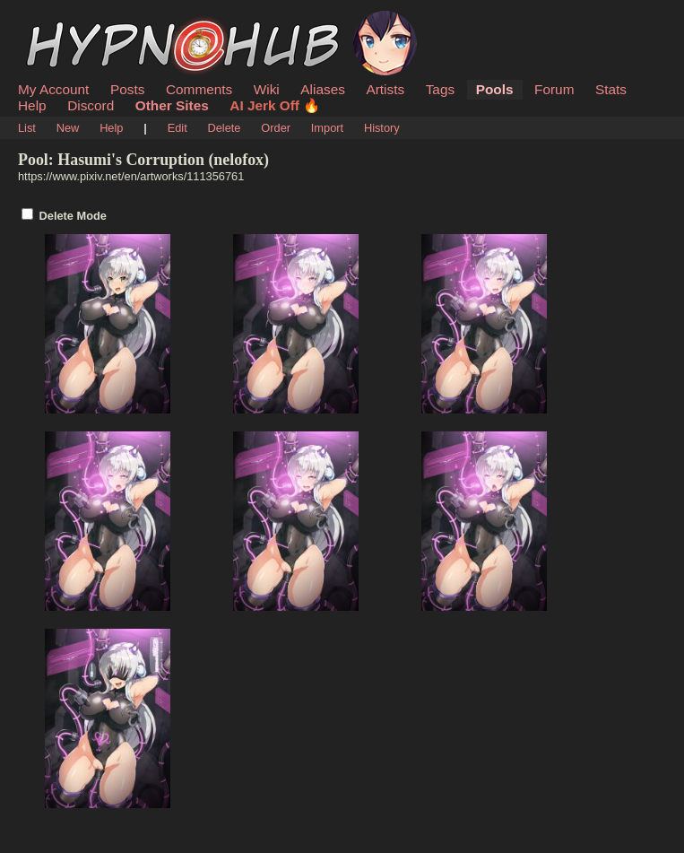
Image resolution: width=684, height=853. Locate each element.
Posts (127, 89)
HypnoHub (67, 20)
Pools (495, 89)
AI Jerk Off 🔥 (274, 105)
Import (327, 128)
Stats (611, 89)
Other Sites (172, 105)
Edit (177, 128)
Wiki (267, 89)
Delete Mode (73, 215)
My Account (53, 89)
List (27, 128)
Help (32, 105)
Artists (385, 89)
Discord (90, 105)
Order (275, 128)
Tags (440, 89)
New (68, 128)
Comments (199, 89)
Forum (554, 89)
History (382, 128)
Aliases (322, 89)
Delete (224, 128)
